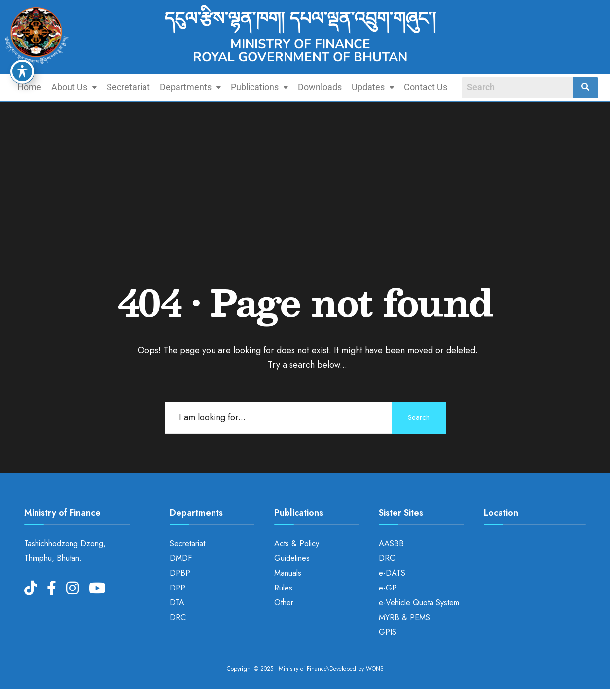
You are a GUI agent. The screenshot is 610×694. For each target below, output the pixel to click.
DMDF (181, 558)
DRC (178, 617)
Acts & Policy (296, 543)
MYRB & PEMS (404, 617)
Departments (190, 87)
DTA (177, 602)
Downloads (320, 87)
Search (419, 417)
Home (29, 87)
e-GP (388, 587)
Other (283, 602)
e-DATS (392, 573)
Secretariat (128, 87)
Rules (283, 587)
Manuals (287, 573)
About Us (74, 87)
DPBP (180, 573)
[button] (74, 87)
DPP (177, 587)
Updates (373, 87)
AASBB (391, 543)
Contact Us (425, 87)
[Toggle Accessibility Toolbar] (22, 71)
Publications (259, 87)
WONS (375, 668)
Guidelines (292, 558)
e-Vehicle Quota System (419, 602)
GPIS (387, 632)
